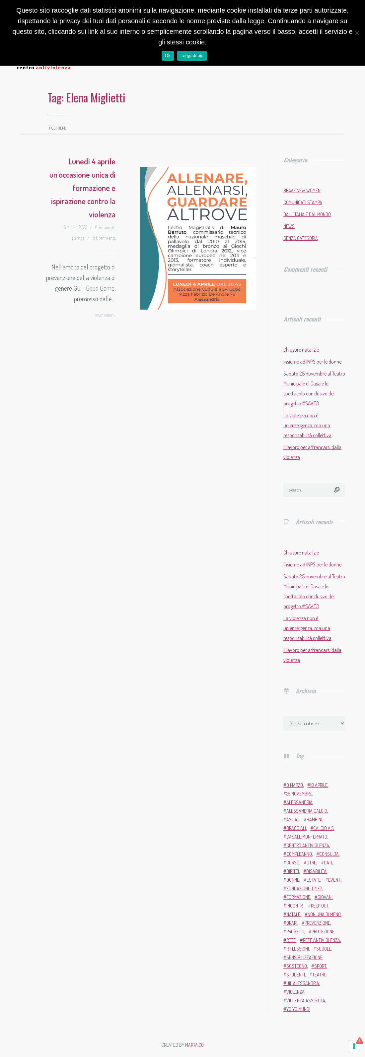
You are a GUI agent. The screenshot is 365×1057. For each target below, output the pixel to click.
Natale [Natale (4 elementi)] (293, 914)
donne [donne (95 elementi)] (292, 880)
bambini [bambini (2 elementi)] (314, 819)
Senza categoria (300, 238)
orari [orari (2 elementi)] (291, 923)
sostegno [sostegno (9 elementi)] (296, 966)
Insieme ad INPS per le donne (312, 361)
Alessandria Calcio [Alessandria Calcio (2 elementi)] (306, 811)
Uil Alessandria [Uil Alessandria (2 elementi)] (302, 983)
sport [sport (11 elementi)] (320, 966)
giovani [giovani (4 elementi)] (325, 897)
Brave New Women (302, 190)
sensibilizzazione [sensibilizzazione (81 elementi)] (304, 957)
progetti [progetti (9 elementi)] (295, 931)
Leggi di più (192, 55)
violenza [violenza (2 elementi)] (295, 992)
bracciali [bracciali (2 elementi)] (296, 828)
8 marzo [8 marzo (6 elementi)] (294, 785)
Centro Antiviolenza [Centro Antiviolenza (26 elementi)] (307, 845)
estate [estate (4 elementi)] (314, 880)
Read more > (105, 315)
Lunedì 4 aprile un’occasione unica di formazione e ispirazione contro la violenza (82, 187)
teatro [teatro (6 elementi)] (319, 974)
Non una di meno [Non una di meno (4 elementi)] (324, 914)
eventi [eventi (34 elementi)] (334, 880)
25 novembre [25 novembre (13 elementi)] (299, 793)
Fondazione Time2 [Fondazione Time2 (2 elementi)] (304, 888)
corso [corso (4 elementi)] (292, 862)
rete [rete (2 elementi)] (291, 940)
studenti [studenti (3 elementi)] (295, 974)
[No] (356, 32)
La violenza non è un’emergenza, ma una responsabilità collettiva (307, 425)
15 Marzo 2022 (75, 227)
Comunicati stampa (302, 202)
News (289, 226)
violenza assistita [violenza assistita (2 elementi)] (305, 1000)
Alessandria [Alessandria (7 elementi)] (299, 802)
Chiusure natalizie (301, 349)
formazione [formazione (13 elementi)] (298, 897)
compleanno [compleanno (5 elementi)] (299, 854)
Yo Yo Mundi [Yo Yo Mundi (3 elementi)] (298, 1009)
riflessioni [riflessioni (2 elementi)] (297, 949)
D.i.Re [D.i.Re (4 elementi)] (311, 862)
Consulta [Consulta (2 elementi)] (329, 854)
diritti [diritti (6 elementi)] (292, 871)
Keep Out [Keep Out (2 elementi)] (319, 906)
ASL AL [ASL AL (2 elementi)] (292, 819)
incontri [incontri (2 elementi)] (295, 906)
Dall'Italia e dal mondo (307, 214)
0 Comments (103, 238)
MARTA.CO (194, 1045)
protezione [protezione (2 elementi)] (323, 931)
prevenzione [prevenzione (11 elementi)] (317, 923)
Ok (168, 55)
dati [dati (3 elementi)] (328, 862)
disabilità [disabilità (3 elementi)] (316, 871)
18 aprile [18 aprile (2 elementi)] (319, 785)
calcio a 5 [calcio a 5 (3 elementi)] (323, 828)
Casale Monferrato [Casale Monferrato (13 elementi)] (306, 837)
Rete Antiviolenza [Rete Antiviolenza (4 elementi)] (321, 940)
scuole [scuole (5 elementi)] (323, 949)
